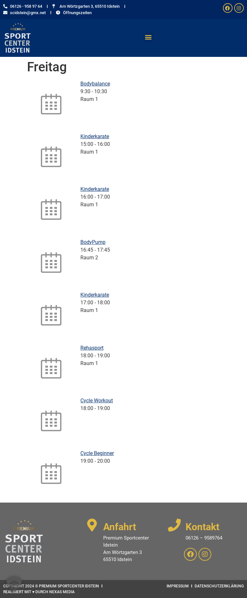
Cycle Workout (96, 400)
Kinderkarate (94, 136)
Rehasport (92, 348)
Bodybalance (95, 84)
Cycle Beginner (97, 453)
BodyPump (92, 242)
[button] (148, 37)
